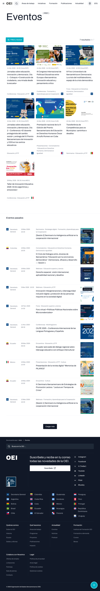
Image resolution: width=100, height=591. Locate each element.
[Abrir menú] (3, 3)
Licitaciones (10, 563)
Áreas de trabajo (28, 3)
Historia (9, 533)
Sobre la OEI (10, 529)
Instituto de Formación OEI (83, 529)
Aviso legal (33, 563)
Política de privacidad (37, 559)
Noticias (54, 533)
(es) (96, 3)
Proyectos (33, 537)
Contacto (9, 575)
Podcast (54, 537)
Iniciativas (42, 3)
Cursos (76, 537)
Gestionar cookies (36, 571)
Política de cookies (36, 567)
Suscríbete (50, 468)
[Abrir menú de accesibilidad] (94, 585)
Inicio (20, 440)
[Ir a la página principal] (9, 3)
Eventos (54, 529)
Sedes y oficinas (11, 541)
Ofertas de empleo (12, 559)
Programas (34, 533)
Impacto (32, 545)
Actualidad (79, 3)
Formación (53, 3)
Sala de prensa (11, 571)
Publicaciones (66, 3)
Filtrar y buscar (15, 40)
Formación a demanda (81, 533)
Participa (9, 567)
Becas (76, 541)
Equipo (8, 537)
